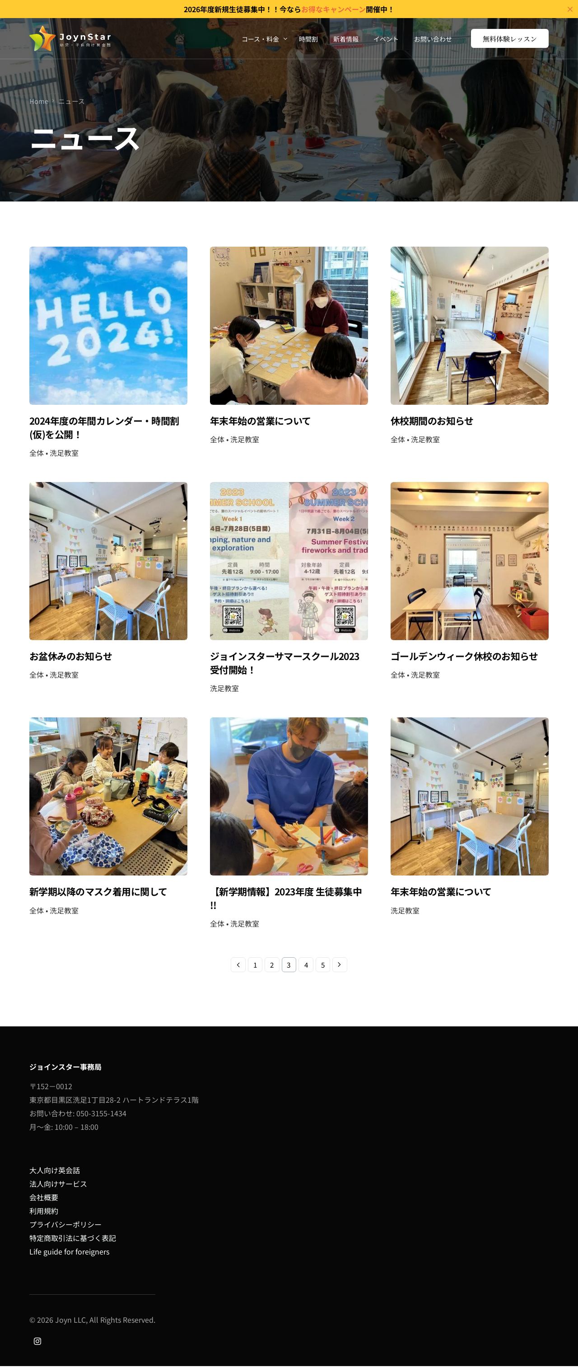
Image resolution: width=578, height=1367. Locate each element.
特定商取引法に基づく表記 (72, 1238)
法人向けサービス (58, 1184)
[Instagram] (37, 1340)
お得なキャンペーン (333, 9)
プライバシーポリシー (65, 1224)
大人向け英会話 (54, 1170)
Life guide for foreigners (69, 1251)
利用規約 (43, 1211)
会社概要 (43, 1197)
